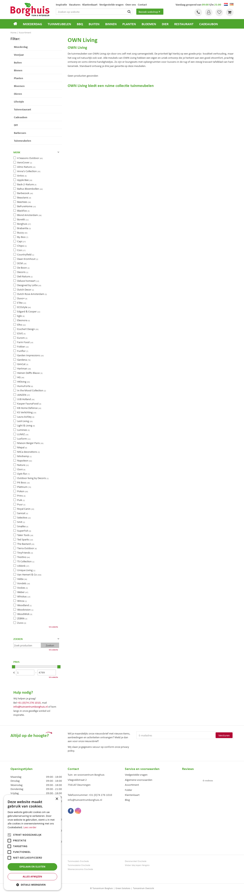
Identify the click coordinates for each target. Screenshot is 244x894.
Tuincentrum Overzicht (143, 888)
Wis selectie (53, 627)
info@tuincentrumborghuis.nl (30, 706)
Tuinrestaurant (22, 109)
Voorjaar (19, 54)
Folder (128, 790)
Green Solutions (123, 888)
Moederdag (21, 47)
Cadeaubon (20, 117)
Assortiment (132, 784)
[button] (32, 884)
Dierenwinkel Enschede (135, 861)
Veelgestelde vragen (136, 774)
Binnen (18, 70)
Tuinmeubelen (22, 140)
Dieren (18, 93)
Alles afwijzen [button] (32, 876)
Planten (18, 78)
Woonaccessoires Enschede (80, 869)
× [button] (56, 799)
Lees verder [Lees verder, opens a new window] (30, 827)
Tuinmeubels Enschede (78, 861)
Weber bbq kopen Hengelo (137, 865)
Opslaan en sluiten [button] (32, 866)
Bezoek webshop (150, 12)
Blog (127, 800)
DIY (16, 125)
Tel (198, 12)
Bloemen (19, 86)
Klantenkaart (132, 795)
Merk (16, 152)
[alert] (32, 842)
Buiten (18, 62)
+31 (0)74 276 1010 (29, 702)
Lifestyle (19, 101)
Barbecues (20, 133)
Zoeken (18, 639)
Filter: (15, 38)
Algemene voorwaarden (138, 780)
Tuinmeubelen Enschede (79, 865)
